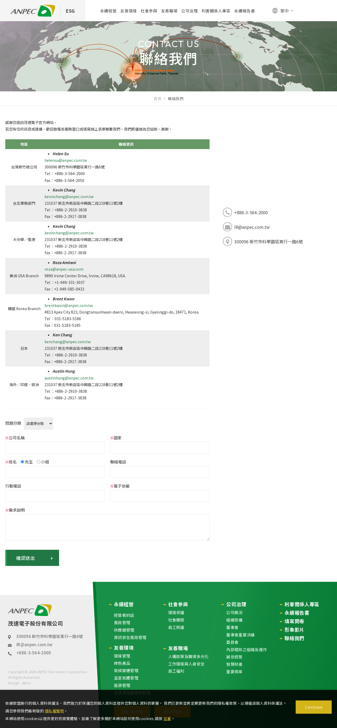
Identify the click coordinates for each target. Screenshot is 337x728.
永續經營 (124, 604)
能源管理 (122, 685)
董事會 (232, 627)
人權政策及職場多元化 (188, 656)
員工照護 (176, 627)
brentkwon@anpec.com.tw (69, 305)
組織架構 (234, 620)
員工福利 (176, 671)
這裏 (167, 718)
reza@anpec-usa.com (64, 269)
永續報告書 (297, 612)
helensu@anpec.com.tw (66, 160)
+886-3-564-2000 (33, 652)
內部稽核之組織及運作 (246, 649)
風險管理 (122, 622)
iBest (26, 682)
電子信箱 (120, 486)
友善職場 (178, 648)
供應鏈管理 (124, 630)
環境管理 (122, 656)
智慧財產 (234, 664)
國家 (116, 437)
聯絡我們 (294, 638)
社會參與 (178, 604)
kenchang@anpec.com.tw (68, 341)
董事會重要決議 (240, 634)
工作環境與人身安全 (186, 664)
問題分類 (13, 423)
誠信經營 (234, 657)
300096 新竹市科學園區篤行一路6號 (49, 636)
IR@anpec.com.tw (34, 644)
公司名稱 (15, 437)
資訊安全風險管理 (130, 637)
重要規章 (234, 671)
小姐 (43, 462)
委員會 (232, 642)
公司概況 (234, 612)
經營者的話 (124, 615)
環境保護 (176, 612)
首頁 (157, 98)
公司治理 (236, 604)
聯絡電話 (118, 462)
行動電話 (13, 486)
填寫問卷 (294, 621)
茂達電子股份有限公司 (35, 615)
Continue (313, 707)
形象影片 (294, 629)
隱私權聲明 (54, 710)
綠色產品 (122, 663)
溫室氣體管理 (126, 678)
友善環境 (124, 647)
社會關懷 (176, 620)
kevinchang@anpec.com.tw (69, 196)
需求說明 (15, 510)
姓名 (11, 462)
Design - (14, 682)
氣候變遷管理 (126, 670)
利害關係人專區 (302, 604)
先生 (27, 462)
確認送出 (34, 558)
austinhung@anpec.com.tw (69, 378)
